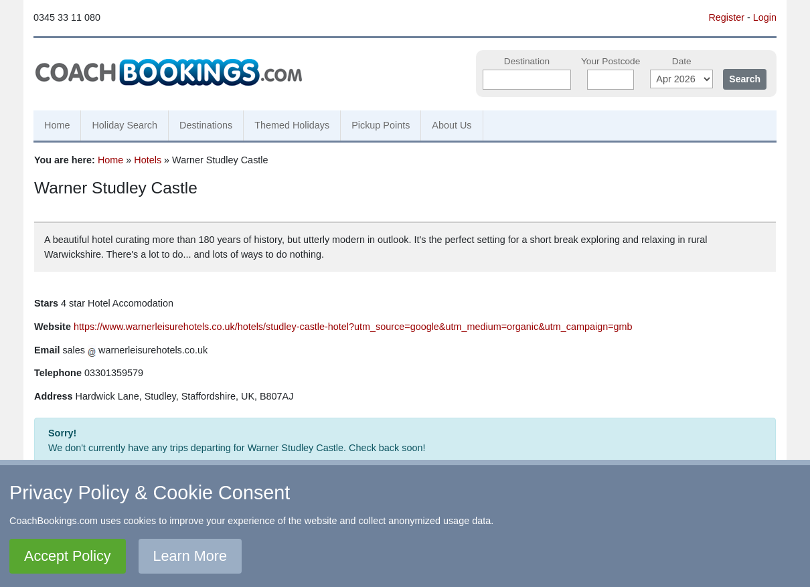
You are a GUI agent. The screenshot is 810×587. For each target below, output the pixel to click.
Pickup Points (380, 125)
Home (57, 125)
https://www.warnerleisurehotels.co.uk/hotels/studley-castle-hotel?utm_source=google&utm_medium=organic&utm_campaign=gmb (353, 326)
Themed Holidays (291, 125)
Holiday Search (124, 125)
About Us (451, 125)
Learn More (190, 556)
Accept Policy (67, 556)
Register (726, 17)
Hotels (147, 160)
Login (765, 17)
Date (682, 61)
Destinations (205, 125)
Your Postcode (610, 61)
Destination (527, 61)
